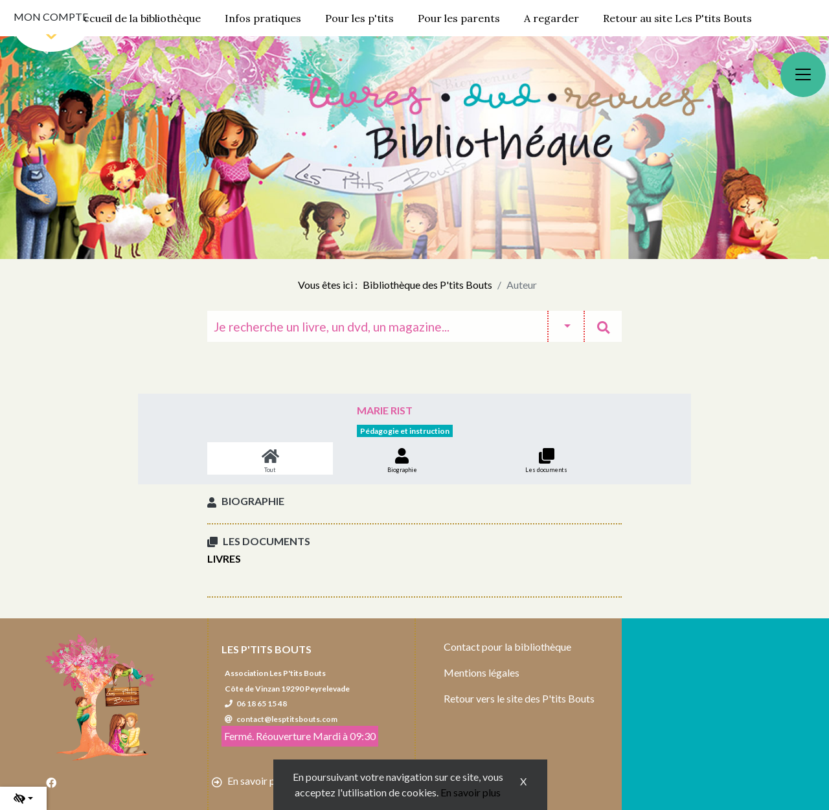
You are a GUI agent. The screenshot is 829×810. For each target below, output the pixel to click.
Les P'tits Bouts (266, 649)
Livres (224, 558)
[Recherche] (377, 326)
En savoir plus (470, 792)
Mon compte (51, 16)
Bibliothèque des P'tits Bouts (427, 284)
